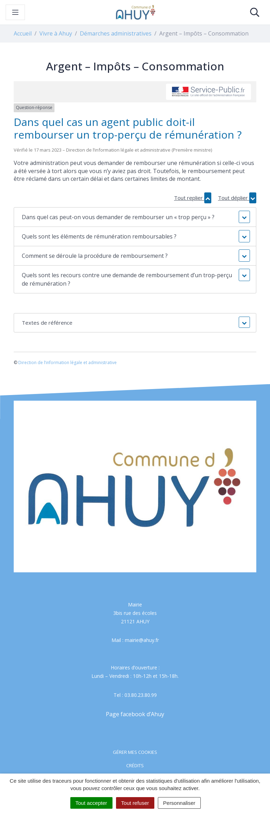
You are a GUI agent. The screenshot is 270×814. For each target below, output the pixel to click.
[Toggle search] (254, 12)
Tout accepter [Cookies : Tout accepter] (91, 803)
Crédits (135, 765)
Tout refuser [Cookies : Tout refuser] (135, 803)
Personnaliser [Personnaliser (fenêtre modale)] (179, 803)
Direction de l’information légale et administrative (67, 362)
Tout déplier (237, 197)
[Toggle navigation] (15, 12)
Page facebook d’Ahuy (135, 714)
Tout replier (192, 197)
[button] (135, 217)
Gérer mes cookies (135, 752)
